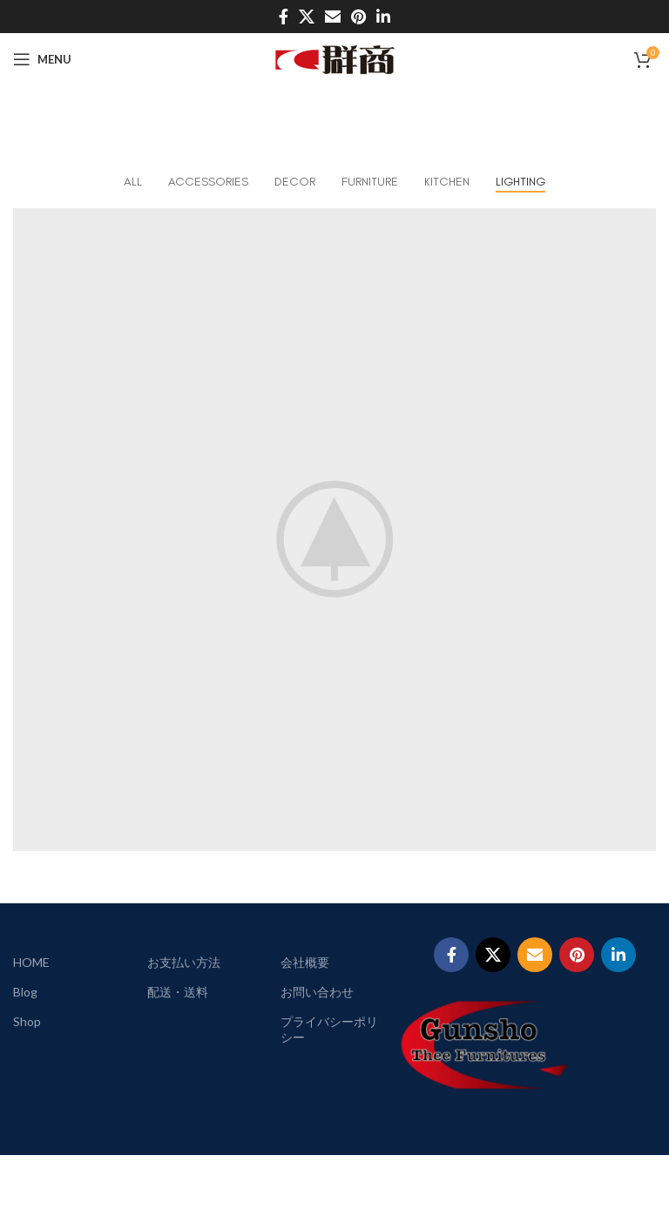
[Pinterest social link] (358, 16)
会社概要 (304, 962)
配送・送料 (177, 991)
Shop (27, 1021)
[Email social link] (333, 16)
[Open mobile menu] (42, 59)
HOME (31, 962)
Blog (25, 991)
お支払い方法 (183, 962)
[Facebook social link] (284, 16)
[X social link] (307, 16)
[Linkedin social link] (383, 16)
